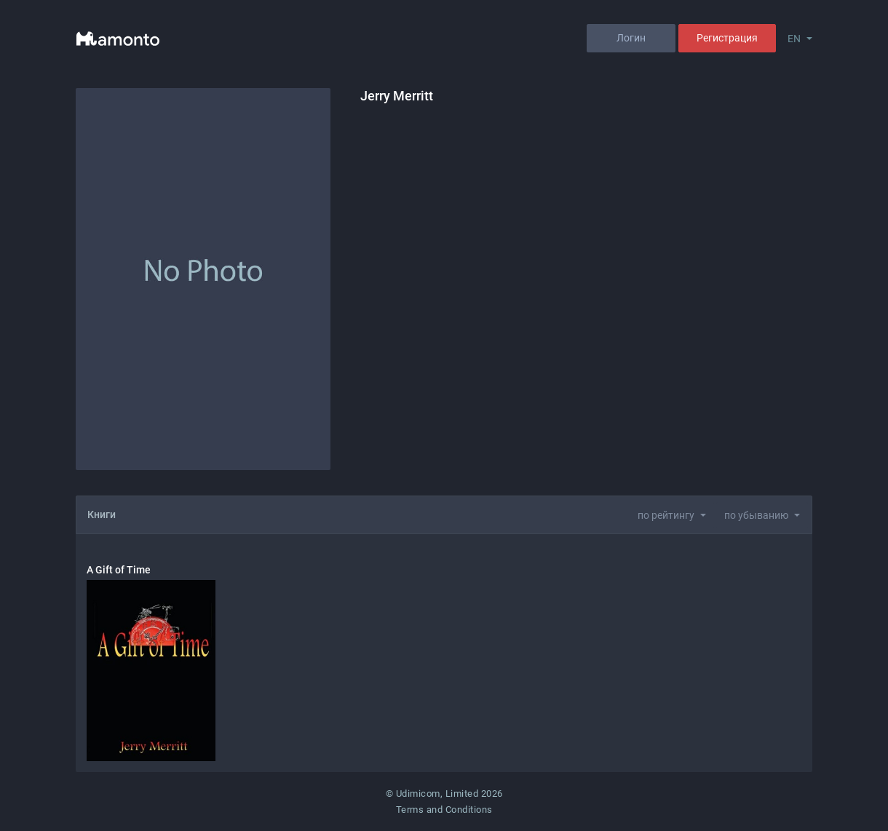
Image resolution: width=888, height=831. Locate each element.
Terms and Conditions (444, 809)
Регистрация (727, 38)
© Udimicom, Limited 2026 (444, 793)
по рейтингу (666, 515)
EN (794, 38)
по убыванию (756, 515)
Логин (631, 38)
